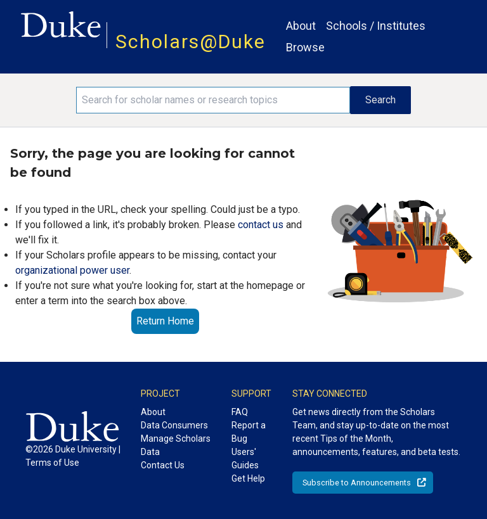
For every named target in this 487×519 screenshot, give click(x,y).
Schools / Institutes (375, 25)
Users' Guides (245, 458)
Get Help (248, 478)
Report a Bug (248, 432)
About (301, 25)
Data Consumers (174, 425)
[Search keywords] (213, 100)
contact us (260, 225)
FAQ (239, 412)
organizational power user (72, 270)
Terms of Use (52, 463)
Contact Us (163, 465)
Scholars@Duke (190, 41)
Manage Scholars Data (176, 445)
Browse (305, 47)
